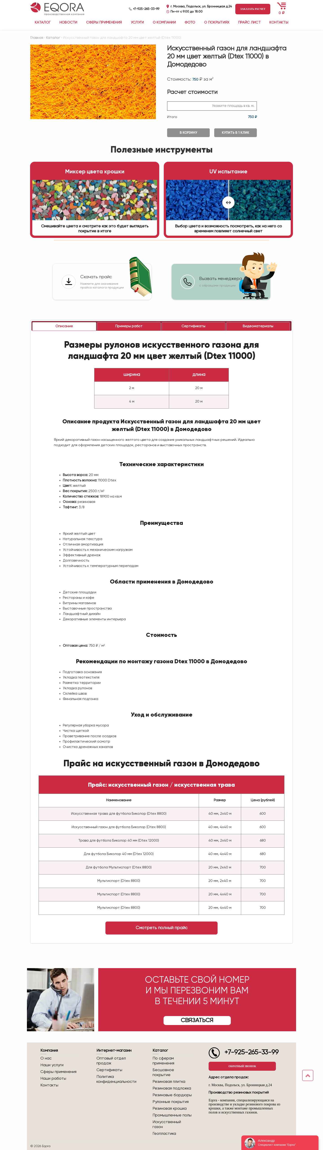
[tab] (64, 326)
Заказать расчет (252, 9)
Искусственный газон (167, 1124)
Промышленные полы (172, 1115)
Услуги (137, 22)
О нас (46, 1058)
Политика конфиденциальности (116, 1079)
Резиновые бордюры (172, 1095)
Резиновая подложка (172, 1088)
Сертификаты (109, 1070)
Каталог (53, 38)
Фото (190, 22)
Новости (68, 22)
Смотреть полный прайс (162, 928)
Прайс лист (249, 22)
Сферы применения (104, 22)
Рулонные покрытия (171, 1102)
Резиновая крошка (170, 1109)
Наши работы (53, 1079)
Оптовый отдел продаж (111, 1060)
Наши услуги (51, 1065)
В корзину (188, 132)
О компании (164, 22)
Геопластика (164, 1134)
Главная (36, 38)
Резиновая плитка (169, 1082)
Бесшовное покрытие (163, 1072)
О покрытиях (216, 22)
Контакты (278, 22)
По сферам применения (163, 1060)
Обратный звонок (242, 1066)
